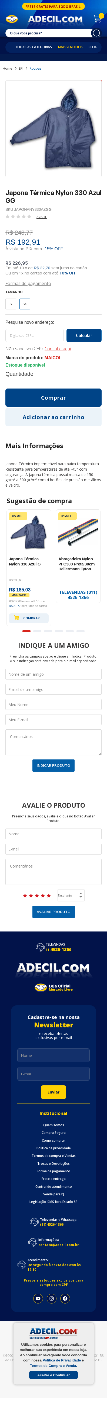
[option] (29, 567)
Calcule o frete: (53, 322)
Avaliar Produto (54, 911)
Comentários (53, 742)
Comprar (27, 617)
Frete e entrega (54, 1179)
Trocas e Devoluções (53, 1164)
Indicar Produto (53, 765)
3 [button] (48, 631)
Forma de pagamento (53, 1171)
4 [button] (59, 631)
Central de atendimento (53, 1187)
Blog (93, 47)
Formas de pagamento (28, 283)
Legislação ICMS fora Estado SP (53, 1202)
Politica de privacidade (53, 1148)
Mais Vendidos (70, 47)
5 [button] (70, 631)
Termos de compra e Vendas (54, 1156)
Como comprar (53, 1140)
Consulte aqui (58, 349)
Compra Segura (54, 1133)
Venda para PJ (53, 1194)
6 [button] (80, 631)
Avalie (41, 217)
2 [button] (37, 631)
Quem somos (53, 1125)
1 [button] (26, 631)
